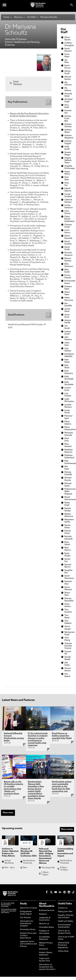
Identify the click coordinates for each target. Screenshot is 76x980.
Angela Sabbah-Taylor (68, 160)
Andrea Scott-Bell (67, 118)
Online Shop (63, 951)
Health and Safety (65, 921)
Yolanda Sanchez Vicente (68, 646)
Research (43, 914)
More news (8, 813)
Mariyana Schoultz (48, 17)
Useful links (65, 903)
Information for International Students (26, 923)
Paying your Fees (65, 912)
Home (6, 17)
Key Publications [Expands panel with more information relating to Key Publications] (17, 102)
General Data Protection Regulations (63, 945)
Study (23, 903)
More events (67, 829)
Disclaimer (43, 949)
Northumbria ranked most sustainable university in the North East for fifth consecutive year (61, 786)
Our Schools (25, 918)
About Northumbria (46, 904)
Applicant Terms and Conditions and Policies (28, 944)
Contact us (62, 908)
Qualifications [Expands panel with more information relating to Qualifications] (16, 315)
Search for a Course (28, 908)
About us (18, 17)
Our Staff (31, 17)
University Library (27, 930)
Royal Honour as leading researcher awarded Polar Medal (62, 735)
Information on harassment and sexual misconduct (47, 967)
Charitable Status (46, 927)
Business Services (46, 910)
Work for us (44, 924)
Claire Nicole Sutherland (69, 219)
